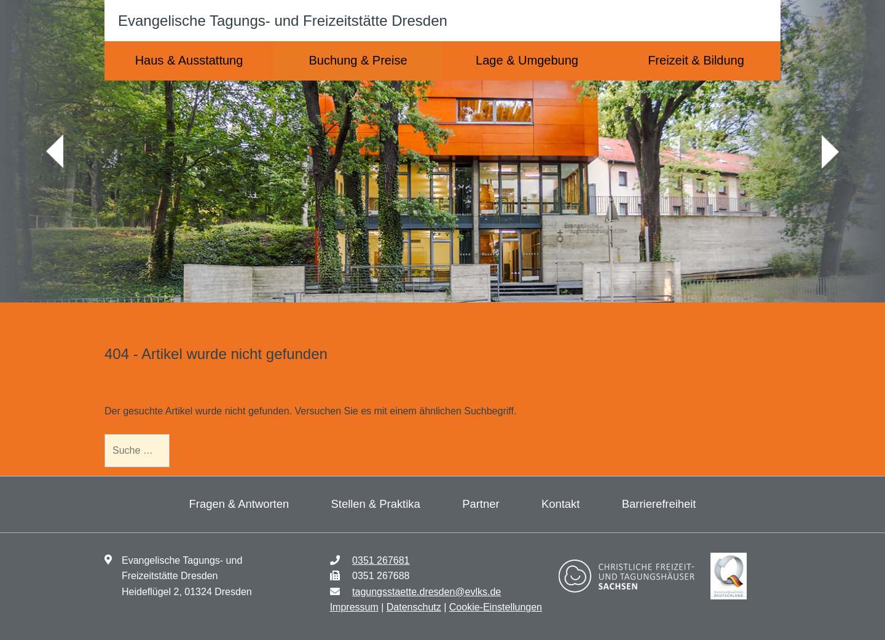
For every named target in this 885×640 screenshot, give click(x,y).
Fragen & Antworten (239, 503)
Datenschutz (414, 607)
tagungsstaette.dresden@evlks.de (426, 592)
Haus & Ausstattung (189, 60)
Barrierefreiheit (659, 503)
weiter (830, 151)
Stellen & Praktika (375, 503)
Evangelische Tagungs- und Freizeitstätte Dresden (282, 20)
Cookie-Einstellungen (495, 607)
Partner (480, 503)
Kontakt (560, 503)
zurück (54, 151)
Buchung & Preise (358, 60)
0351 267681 (380, 560)
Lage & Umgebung (527, 60)
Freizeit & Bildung (696, 60)
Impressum (354, 607)
